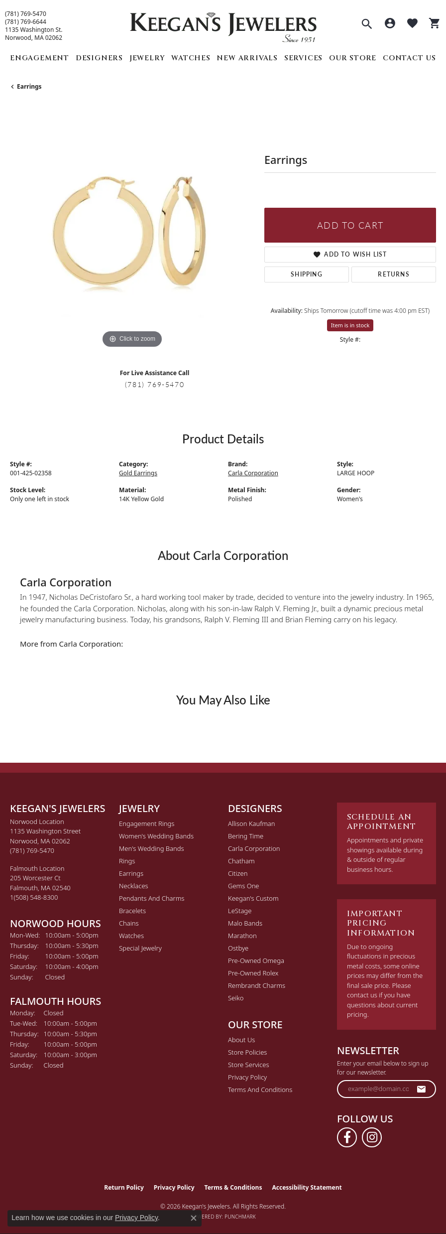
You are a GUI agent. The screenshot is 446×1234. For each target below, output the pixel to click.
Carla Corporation (253, 473)
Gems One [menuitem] (243, 885)
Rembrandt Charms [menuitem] (256, 985)
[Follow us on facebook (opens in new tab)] (347, 1137)
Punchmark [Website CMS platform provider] (240, 1216)
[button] (367, 25)
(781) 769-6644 (25, 22)
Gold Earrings (138, 473)
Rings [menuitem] (127, 860)
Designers (99, 58)
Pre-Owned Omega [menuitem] (256, 960)
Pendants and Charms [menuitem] (151, 898)
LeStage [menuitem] (239, 910)
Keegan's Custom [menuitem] (253, 898)
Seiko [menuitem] (235, 997)
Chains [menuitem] (129, 923)
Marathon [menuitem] (242, 935)
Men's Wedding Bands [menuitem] (151, 848)
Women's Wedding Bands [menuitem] (156, 835)
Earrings (29, 86)
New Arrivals (247, 58)
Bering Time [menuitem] (245, 835)
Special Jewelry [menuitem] (140, 948)
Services (303, 58)
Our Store (352, 58)
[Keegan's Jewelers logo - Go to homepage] (223, 24)
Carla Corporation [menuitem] (254, 848)
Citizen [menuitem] (237, 873)
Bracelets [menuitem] (132, 910)
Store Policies (247, 1052)
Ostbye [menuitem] (238, 948)
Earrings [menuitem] (131, 873)
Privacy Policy (247, 1077)
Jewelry (147, 58)
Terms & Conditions (233, 1187)
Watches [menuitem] (131, 935)
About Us (241, 1039)
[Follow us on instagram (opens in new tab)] (372, 1137)
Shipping (307, 274)
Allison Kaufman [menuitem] (251, 823)
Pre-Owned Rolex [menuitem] (253, 972)
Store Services (248, 1064)
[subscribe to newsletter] (421, 1089)
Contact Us (409, 58)
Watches (191, 58)
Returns (393, 274)
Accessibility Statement (306, 1187)
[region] (132, 228)
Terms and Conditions (260, 1089)
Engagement (39, 58)
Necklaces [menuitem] (133, 885)
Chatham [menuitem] (241, 860)
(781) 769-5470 (25, 14)
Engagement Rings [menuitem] (146, 823)
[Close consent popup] (194, 1218)
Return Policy (124, 1187)
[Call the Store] (32, 850)
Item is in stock (350, 325)
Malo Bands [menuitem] (245, 923)
